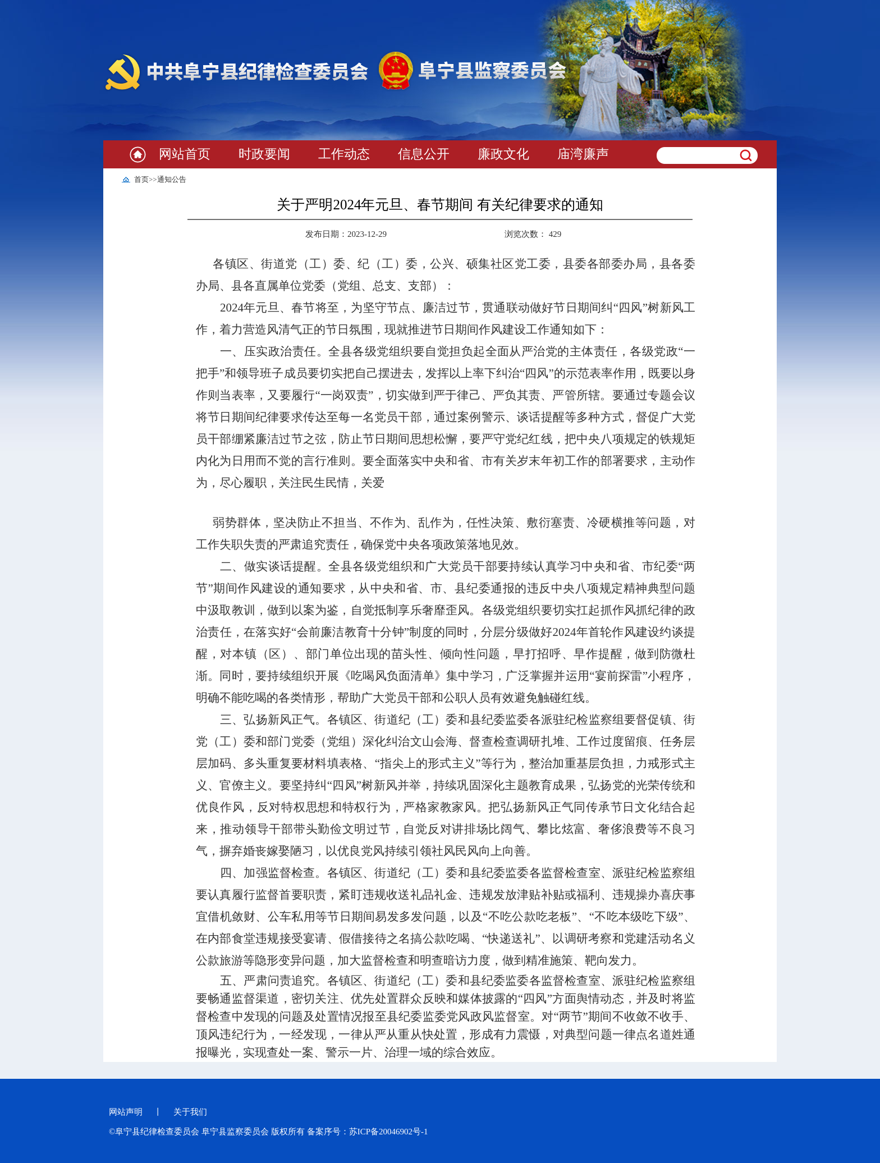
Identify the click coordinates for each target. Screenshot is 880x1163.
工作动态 (344, 154)
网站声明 (126, 1111)
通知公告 (171, 179)
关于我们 (190, 1111)
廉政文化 (503, 154)
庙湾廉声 (583, 154)
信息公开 (424, 154)
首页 (141, 179)
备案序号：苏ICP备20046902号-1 (367, 1131)
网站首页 (184, 154)
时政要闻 (264, 154)
